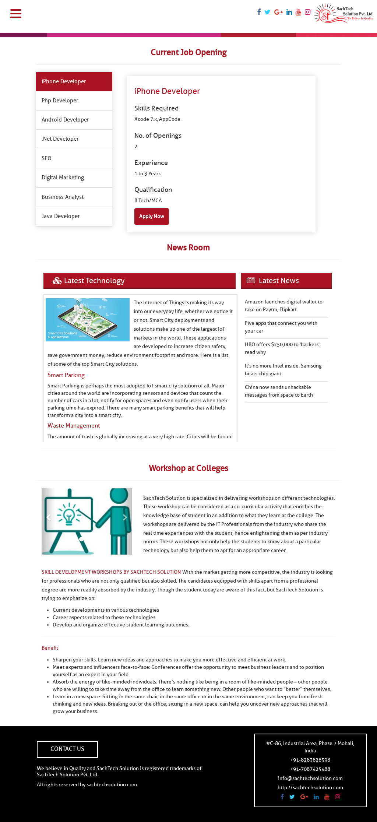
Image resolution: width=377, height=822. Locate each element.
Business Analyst (63, 197)
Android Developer (65, 119)
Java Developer (61, 216)
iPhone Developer (64, 81)
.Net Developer (60, 139)
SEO (47, 158)
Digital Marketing (63, 177)
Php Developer (60, 100)
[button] (48, 521)
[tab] (74, 81)
